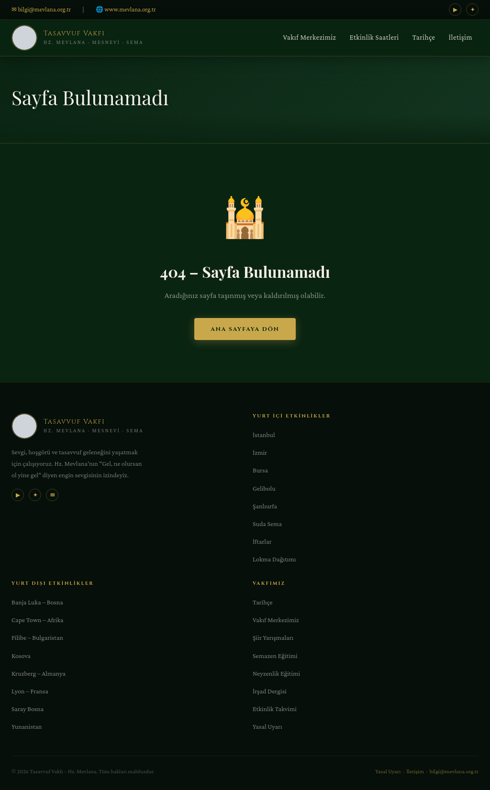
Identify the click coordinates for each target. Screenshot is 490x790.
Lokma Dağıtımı (274, 559)
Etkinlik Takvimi (275, 709)
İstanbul (264, 435)
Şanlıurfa (265, 506)
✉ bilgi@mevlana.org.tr (41, 9)
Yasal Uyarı (267, 726)
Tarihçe (423, 37)
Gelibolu (264, 488)
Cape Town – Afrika (37, 620)
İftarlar (262, 541)
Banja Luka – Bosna (37, 602)
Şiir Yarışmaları (273, 637)
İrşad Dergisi (270, 691)
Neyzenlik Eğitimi (276, 673)
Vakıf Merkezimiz (309, 37)
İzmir (260, 452)
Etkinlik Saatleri (374, 37)
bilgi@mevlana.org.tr (454, 771)
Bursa (260, 470)
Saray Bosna (27, 709)
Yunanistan (26, 726)
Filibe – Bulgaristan (37, 637)
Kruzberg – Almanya (38, 673)
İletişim (460, 37)
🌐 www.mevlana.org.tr (126, 9)
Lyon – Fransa (29, 691)
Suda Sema (267, 523)
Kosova (21, 655)
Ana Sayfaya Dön (245, 329)
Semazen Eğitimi (275, 655)
